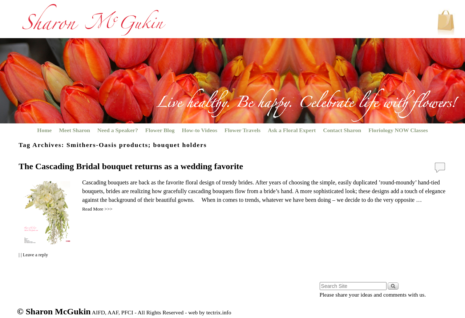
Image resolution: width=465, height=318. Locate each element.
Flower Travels (242, 130)
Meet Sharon (74, 130)
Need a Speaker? (117, 130)
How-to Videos (199, 130)
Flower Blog (160, 130)
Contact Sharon (342, 130)
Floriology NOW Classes (398, 130)
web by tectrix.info (209, 312)
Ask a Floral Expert (292, 130)
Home (44, 130)
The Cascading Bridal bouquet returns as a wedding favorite (131, 166)
